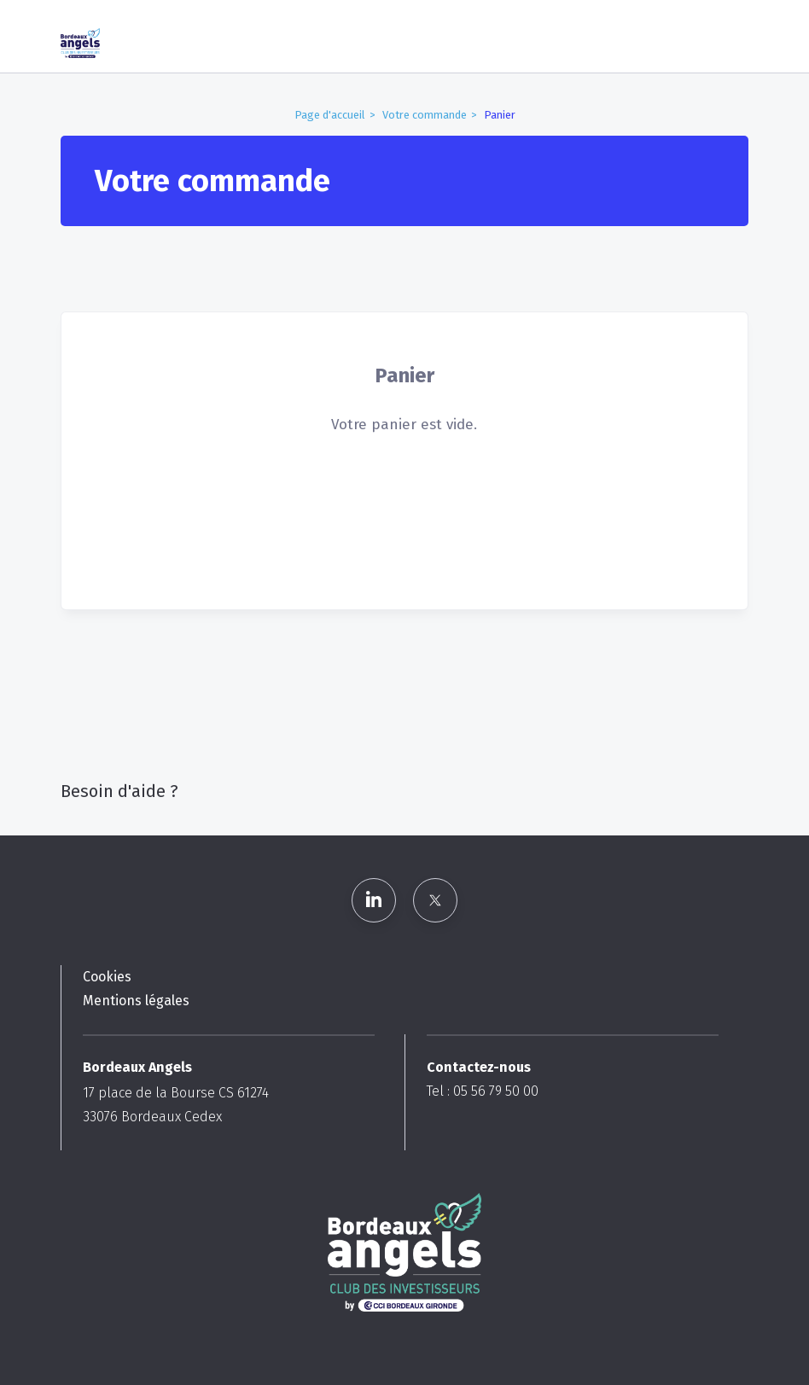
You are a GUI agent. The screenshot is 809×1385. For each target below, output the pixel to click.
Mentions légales (136, 1000)
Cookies (107, 977)
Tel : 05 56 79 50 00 (482, 1091)
